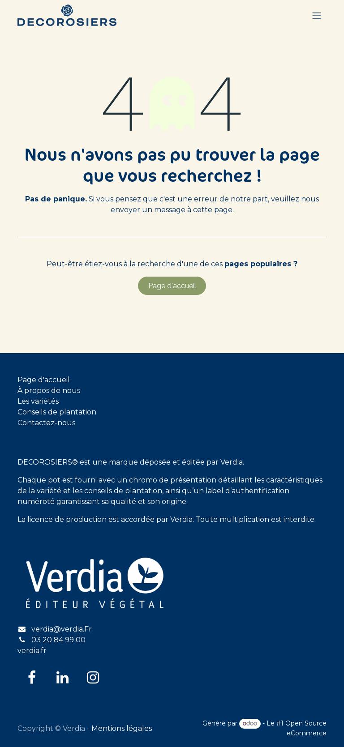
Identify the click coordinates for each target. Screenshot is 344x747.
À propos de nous (48, 390)
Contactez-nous (46, 422)
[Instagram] (92, 677)
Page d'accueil (172, 286)
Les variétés (38, 401)
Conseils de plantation (56, 412)
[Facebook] (31, 677)
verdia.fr (32, 650)
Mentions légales (121, 728)
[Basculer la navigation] (317, 15)
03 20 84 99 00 (58, 640)
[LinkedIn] (62, 677)
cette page (212, 209)
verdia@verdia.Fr (61, 629)
